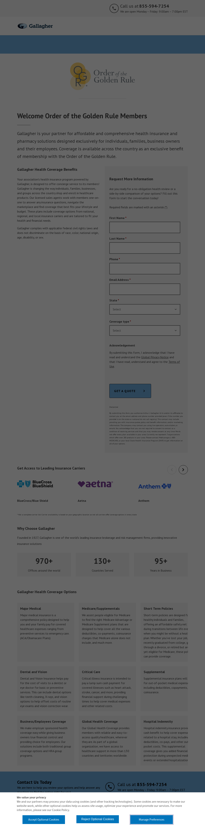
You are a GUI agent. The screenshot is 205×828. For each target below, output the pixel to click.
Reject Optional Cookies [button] (97, 819)
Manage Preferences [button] (151, 820)
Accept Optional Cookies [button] (43, 820)
